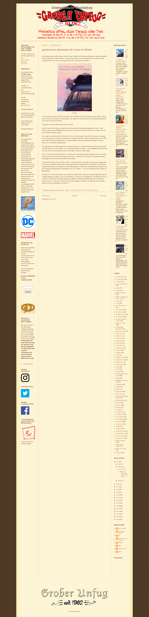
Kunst (117, 367)
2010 (117, 516)
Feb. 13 (122, 469)
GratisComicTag (120, 360)
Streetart (118, 407)
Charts (117, 301)
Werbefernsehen (120, 431)
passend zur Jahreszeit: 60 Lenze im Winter (67, 49)
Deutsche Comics (121, 323)
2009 (117, 519)
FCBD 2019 (119, 341)
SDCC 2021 (119, 394)
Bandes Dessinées (121, 293)
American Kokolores (121, 284)
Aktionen (118, 281)
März (119, 464)
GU (119, 535)
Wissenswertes (120, 438)
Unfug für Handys (28, 364)
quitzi (119, 551)
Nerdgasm (119, 384)
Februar (120, 467)
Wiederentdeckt (120, 433)
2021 (117, 487)
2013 (117, 508)
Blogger (78, 611)
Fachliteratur (119, 348)
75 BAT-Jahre (120, 277)
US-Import (119, 414)
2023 (117, 461)
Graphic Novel (86, 190)
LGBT (117, 369)
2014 (117, 506)
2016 (117, 500)
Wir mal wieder (120, 436)
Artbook (118, 290)
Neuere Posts (46, 195)
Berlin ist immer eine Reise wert (122, 297)
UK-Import (119, 412)
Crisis (117, 303)
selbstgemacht (93, 190)
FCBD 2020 (119, 343)
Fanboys (118, 350)
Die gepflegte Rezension (75, 190)
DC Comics (119, 309)
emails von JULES (121, 448)
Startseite (74, 195)
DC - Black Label (121, 305)
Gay (117, 355)
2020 (117, 489)
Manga (118, 378)
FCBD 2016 (119, 333)
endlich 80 (119, 453)
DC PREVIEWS (120, 314)
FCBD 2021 (119, 345)
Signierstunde (120, 400)
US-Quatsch (119, 424)
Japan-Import (119, 364)
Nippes (118, 386)
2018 (117, 495)
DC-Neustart (119, 317)
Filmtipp (118, 352)
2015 (117, 503)
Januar (120, 480)
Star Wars (118, 405)
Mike (119, 545)
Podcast (118, 389)
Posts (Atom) (52, 199)
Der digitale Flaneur (121, 532)
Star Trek (118, 402)
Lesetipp (118, 371)
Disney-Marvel (120, 331)
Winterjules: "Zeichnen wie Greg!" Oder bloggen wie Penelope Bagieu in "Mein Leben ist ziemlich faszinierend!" (122, 88)
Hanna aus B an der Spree (122, 539)
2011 (117, 514)
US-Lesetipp (119, 417)
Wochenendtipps (120, 440)
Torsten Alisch (122, 548)
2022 (117, 484)
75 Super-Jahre (120, 279)
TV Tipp (118, 410)
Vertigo (118, 426)
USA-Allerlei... (126, 248)
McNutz (120, 542)
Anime (118, 288)
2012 (117, 511)
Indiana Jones (120, 362)
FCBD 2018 (119, 338)
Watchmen (119, 428)
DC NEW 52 (119, 312)
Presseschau (119, 391)
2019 (117, 492)
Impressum (24, 63)
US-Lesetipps (119, 419)
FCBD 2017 (119, 336)
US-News (118, 421)
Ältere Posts (103, 195)
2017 (117, 498)
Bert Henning (122, 528)
